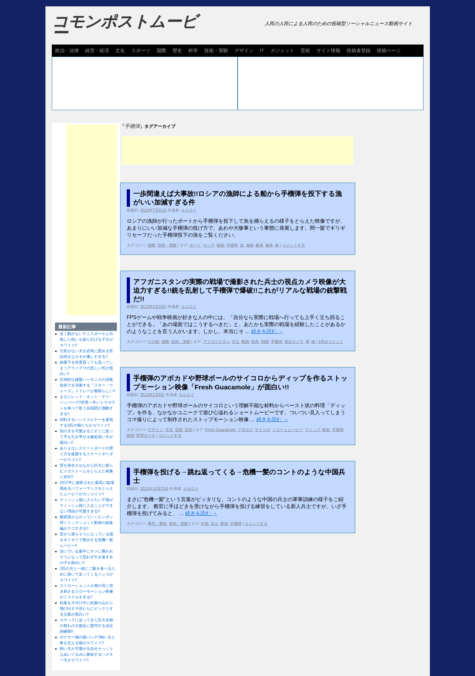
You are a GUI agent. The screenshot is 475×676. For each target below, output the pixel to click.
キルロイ (188, 210)
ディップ (312, 430)
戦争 (255, 341)
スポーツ (140, 50)
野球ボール (145, 435)
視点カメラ (293, 341)
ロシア (208, 245)
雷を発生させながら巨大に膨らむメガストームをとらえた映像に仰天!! (86, 471)
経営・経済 (97, 50)
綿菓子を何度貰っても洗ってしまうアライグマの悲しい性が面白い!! (86, 368)
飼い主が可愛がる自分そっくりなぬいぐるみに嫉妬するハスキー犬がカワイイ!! (86, 654)
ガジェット (282, 50)
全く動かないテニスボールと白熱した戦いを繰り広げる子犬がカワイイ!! (86, 339)
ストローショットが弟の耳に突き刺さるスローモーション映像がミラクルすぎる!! (86, 591)
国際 (161, 50)
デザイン (244, 50)
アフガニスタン (216, 341)
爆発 (269, 245)
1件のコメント (330, 341)
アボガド (245, 430)
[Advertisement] (237, 150)
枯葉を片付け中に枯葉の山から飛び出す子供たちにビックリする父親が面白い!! (86, 609)
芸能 (179, 430)
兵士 (236, 341)
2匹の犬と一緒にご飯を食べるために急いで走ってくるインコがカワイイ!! (87, 574)
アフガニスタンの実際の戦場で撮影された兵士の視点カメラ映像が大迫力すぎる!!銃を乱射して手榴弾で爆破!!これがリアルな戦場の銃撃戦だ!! (240, 290)
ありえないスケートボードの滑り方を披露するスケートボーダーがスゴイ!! (86, 454)
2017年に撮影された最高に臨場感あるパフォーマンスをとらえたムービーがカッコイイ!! (87, 488)
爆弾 (259, 245)
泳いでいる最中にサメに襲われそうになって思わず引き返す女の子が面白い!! (86, 557)
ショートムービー (287, 430)
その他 (153, 341)
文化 (120, 50)
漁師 (250, 245)
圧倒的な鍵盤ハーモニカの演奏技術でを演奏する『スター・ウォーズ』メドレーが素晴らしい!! (87, 385)
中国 (204, 523)
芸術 (305, 50)
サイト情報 (328, 50)
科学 (193, 50)
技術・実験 (216, 50)
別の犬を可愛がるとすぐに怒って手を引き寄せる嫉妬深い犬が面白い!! (86, 437)
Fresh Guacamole (220, 430)
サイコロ (262, 430)
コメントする (293, 245)
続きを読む (267, 331)
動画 (220, 245)
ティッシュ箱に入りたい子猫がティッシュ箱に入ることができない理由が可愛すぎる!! (86, 505)
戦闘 (265, 341)
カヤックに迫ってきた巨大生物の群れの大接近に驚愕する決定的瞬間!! (86, 626)
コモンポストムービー (124, 27)
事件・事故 (157, 523)
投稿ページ (389, 50)
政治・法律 (67, 50)
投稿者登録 (358, 50)
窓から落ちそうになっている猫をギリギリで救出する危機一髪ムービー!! (86, 540)
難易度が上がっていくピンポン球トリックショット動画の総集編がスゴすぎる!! (86, 523)
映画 (130, 435)
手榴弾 (232, 245)
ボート (195, 245)
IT (262, 50)
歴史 (177, 50)
